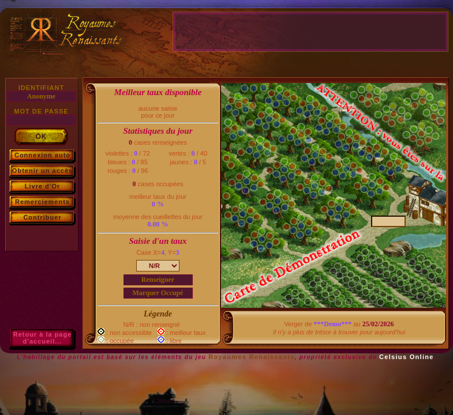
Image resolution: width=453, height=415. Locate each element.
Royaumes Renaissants (251, 356)
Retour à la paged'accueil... (42, 338)
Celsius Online (406, 356)
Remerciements (42, 201)
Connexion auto (42, 155)
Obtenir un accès (42, 170)
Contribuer (42, 217)
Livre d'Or (43, 186)
